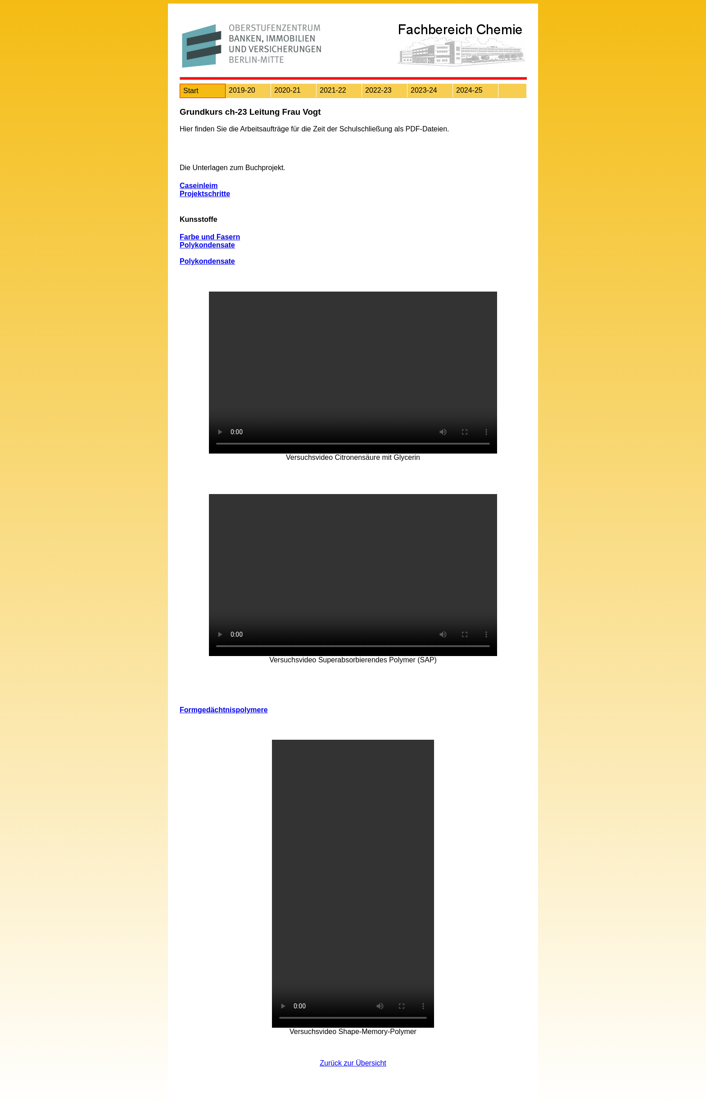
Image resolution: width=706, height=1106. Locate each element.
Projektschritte (205, 194)
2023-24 (424, 90)
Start (191, 90)
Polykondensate (207, 245)
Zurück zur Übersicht (353, 1063)
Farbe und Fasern (210, 237)
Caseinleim (198, 185)
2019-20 (242, 90)
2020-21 (287, 90)
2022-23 (378, 90)
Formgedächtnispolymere (224, 710)
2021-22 (333, 90)
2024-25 (469, 90)
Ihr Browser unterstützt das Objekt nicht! (353, 373)
